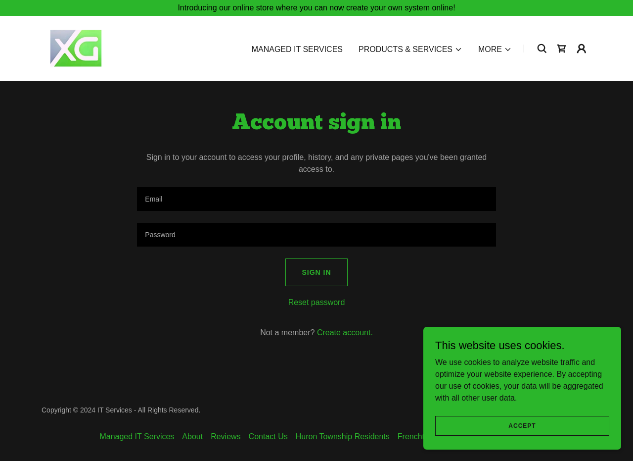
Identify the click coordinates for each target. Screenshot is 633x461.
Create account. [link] (345, 332)
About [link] (192, 436)
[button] (410, 49)
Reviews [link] (225, 436)
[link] (76, 48)
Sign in (316, 272)
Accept (522, 425)
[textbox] (316, 199)
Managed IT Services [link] (297, 49)
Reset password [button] (316, 302)
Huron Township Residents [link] (343, 436)
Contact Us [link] (268, 436)
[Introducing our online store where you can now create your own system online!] (316, 8)
